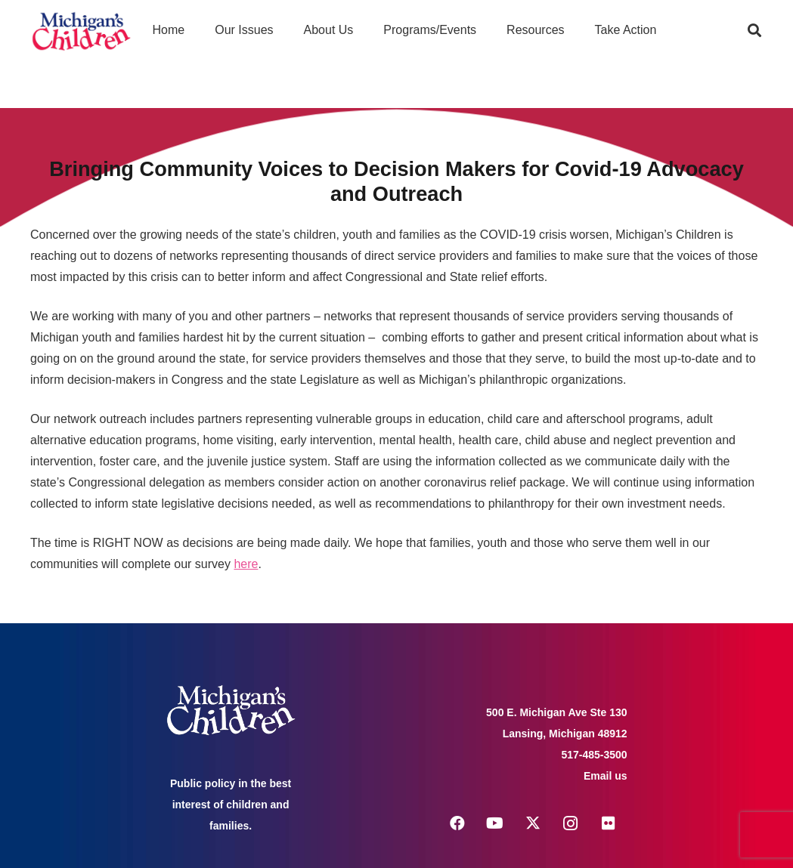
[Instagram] (571, 823)
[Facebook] (457, 823)
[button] (754, 30)
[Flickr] (608, 823)
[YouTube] (495, 823)
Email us (605, 776)
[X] (533, 823)
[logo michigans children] (81, 30)
